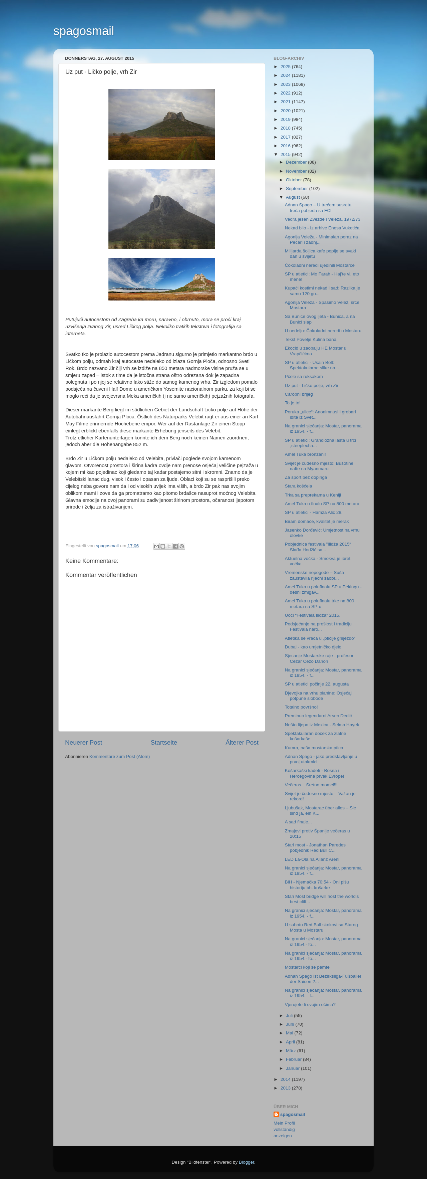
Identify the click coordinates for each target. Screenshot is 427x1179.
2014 (286, 1079)
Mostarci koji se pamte (307, 967)
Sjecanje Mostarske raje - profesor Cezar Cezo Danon (319, 658)
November (297, 171)
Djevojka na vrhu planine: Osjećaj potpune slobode (318, 696)
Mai (290, 1032)
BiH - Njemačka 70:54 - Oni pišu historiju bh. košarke (317, 884)
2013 (286, 1088)
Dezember (297, 162)
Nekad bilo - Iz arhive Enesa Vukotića (322, 227)
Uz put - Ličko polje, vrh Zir (312, 385)
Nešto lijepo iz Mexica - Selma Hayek (322, 724)
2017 (286, 137)
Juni (291, 1024)
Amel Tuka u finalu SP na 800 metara (322, 503)
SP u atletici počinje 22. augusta (317, 683)
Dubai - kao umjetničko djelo (313, 646)
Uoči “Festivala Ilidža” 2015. (313, 615)
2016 (286, 145)
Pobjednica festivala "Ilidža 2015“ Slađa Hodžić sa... (318, 547)
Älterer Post (242, 742)
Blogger (246, 1162)
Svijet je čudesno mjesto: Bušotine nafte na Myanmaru (319, 466)
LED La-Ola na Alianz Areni (312, 859)
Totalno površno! (301, 707)
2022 (286, 92)
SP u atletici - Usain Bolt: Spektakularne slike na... (312, 365)
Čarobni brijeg (299, 394)
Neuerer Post (83, 742)
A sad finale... (298, 821)
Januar (293, 1068)
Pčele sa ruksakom (304, 376)
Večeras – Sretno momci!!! (311, 784)
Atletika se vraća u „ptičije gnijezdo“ (320, 638)
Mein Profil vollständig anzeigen (284, 1129)
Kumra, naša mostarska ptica (314, 747)
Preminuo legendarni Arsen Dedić (318, 715)
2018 (286, 128)
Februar (294, 1059)
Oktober (294, 179)
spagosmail (83, 31)
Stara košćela (298, 485)
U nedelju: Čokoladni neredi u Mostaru (323, 330)
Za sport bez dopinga (306, 477)
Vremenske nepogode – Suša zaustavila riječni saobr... (314, 575)
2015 (286, 154)
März (291, 1050)
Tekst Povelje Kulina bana (311, 339)
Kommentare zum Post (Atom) (119, 756)
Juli (290, 1015)
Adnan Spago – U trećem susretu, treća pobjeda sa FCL (319, 207)
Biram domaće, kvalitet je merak (317, 521)
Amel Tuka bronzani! (305, 454)
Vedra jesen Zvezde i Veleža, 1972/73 (323, 219)
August (293, 197)
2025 (286, 66)
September (297, 188)
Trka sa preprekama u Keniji (313, 495)
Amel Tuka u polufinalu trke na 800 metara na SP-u (319, 603)
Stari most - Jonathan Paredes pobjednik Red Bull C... (315, 847)
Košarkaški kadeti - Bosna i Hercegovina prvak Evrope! (314, 773)
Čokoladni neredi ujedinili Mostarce (320, 265)
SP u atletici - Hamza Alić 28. (314, 512)
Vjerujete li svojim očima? (310, 1004)
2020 (286, 110)
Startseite (163, 742)
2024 (286, 75)
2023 (286, 84)
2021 (286, 101)
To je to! (293, 402)
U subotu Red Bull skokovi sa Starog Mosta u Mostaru (321, 927)
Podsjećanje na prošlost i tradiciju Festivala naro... (318, 626)
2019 (286, 119)
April (291, 1041)
